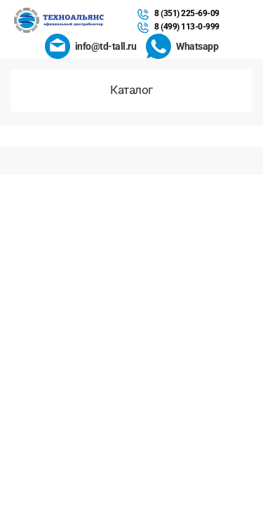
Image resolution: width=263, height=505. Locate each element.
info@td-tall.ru (106, 46)
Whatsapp (197, 46)
